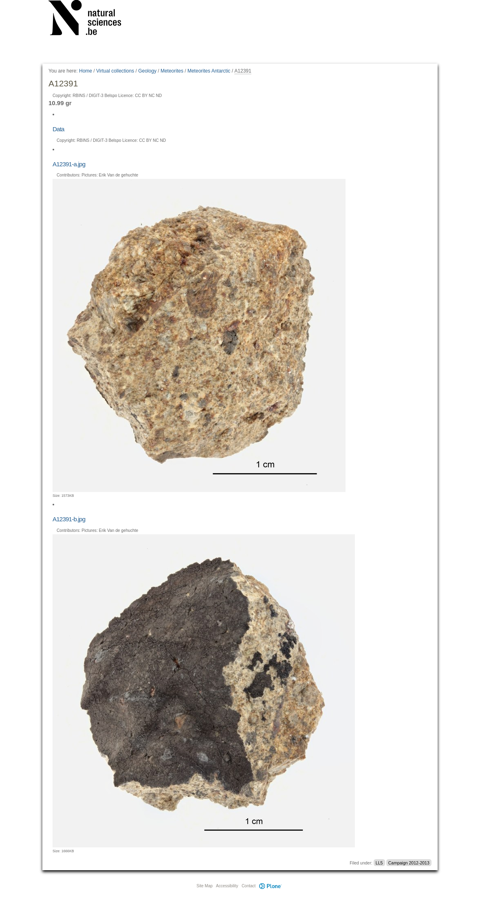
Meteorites (172, 71)
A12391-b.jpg (69, 519)
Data (58, 129)
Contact (248, 886)
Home (85, 71)
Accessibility (227, 886)
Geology (147, 71)
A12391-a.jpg (69, 164)
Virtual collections (115, 71)
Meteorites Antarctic (208, 71)
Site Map (204, 886)
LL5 (379, 862)
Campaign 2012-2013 (408, 862)
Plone (270, 886)
